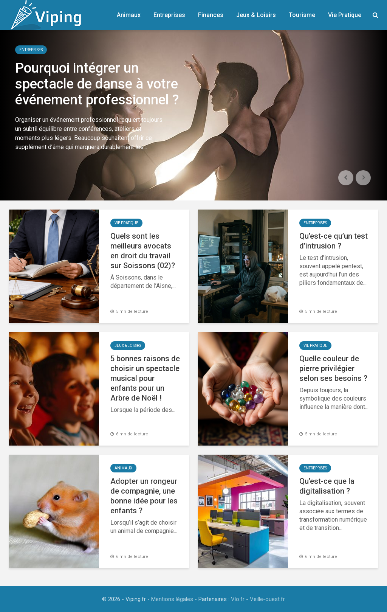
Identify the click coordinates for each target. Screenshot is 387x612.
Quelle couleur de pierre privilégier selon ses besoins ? (333, 368)
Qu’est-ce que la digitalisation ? (326, 486)
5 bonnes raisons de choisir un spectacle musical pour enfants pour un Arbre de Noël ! (145, 378)
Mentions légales (172, 599)
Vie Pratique (344, 15)
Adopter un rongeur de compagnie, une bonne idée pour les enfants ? (144, 496)
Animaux (129, 15)
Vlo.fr (238, 599)
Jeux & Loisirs (256, 15)
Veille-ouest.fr (267, 599)
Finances (210, 15)
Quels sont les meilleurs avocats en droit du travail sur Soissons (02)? (142, 250)
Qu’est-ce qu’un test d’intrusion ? (333, 240)
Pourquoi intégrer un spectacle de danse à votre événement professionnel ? (97, 84)
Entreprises (169, 15)
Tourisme (302, 15)
